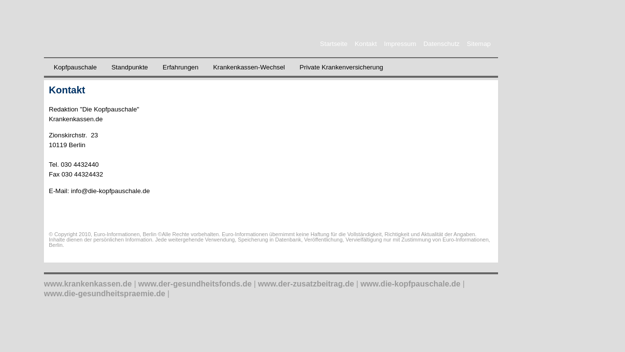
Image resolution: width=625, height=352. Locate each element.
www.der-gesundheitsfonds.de (194, 284)
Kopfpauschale (75, 67)
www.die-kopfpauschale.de (410, 284)
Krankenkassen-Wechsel (249, 67)
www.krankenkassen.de (88, 284)
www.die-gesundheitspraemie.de (104, 293)
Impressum (400, 43)
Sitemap (479, 43)
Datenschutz (441, 43)
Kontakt (365, 43)
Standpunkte (129, 67)
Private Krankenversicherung (341, 67)
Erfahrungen (180, 67)
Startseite (333, 43)
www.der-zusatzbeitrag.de (306, 284)
